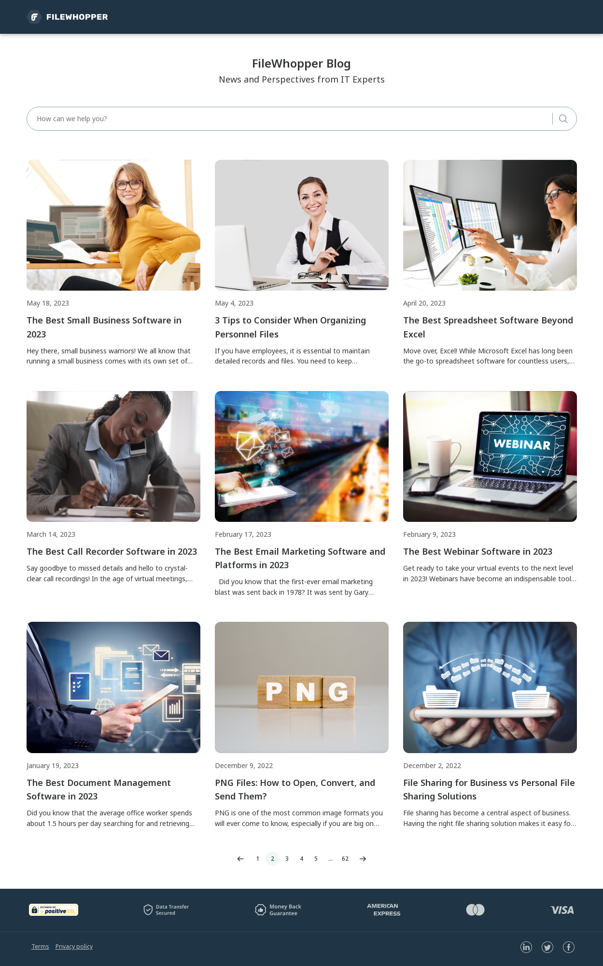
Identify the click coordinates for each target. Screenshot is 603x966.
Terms (40, 946)
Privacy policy (74, 946)
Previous (240, 859)
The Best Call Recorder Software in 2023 (112, 551)
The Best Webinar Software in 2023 (477, 551)
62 (345, 858)
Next (363, 859)
